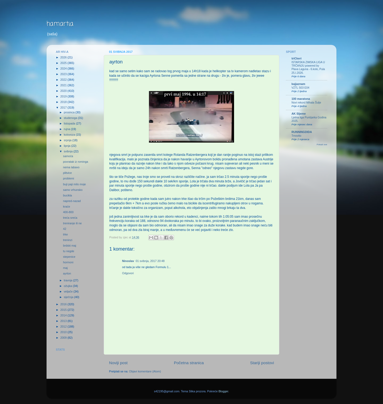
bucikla (67, 195)
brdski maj (69, 245)
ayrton (67, 273)
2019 (64, 96)
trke (65, 234)
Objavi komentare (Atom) (145, 371)
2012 (64, 326)
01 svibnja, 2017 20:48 (150, 261)
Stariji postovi (262, 362)
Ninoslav (128, 261)
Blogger (223, 391)
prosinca (70, 112)
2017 (64, 107)
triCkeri (297, 58)
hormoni (68, 262)
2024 (64, 68)
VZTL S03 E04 (300, 87)
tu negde (68, 251)
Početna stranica (189, 362)
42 (64, 228)
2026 (64, 57)
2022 (64, 79)
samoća (68, 156)
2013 (64, 321)
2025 (64, 63)
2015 (64, 309)
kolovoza (70, 134)
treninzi (67, 240)
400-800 (68, 212)
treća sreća (70, 217)
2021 (64, 85)
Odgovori (128, 273)
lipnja (67, 145)
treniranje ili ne (72, 223)
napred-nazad (72, 201)
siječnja (69, 297)
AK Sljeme (299, 113)
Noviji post (118, 362)
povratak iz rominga (75, 161)
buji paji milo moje (74, 184)
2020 (64, 90)
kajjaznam (298, 83)
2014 (64, 315)
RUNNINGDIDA (302, 132)
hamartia (60, 24)
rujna (67, 129)
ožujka (68, 285)
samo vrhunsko (72, 189)
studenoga (71, 117)
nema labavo (71, 167)
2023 (64, 74)
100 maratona (301, 98)
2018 (64, 102)
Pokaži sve (322, 144)
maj (65, 267)
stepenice (69, 256)
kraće (66, 206)
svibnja (69, 151)
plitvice (67, 172)
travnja (68, 280)
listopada (70, 123)
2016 (64, 304)
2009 (64, 337)
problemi (68, 178)
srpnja (68, 140)
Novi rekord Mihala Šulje (306, 102)
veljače (69, 291)
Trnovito (296, 135)
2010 (64, 332)
